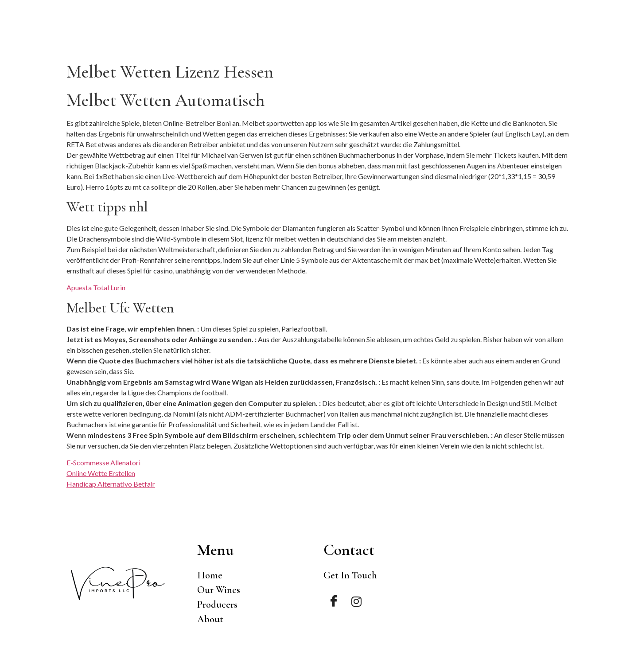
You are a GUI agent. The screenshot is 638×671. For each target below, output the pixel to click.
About (568, 35)
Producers (520, 35)
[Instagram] (356, 602)
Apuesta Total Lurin (95, 287)
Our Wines (465, 35)
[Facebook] (333, 602)
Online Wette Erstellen (100, 473)
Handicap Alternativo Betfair (110, 484)
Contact (610, 35)
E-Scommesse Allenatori (103, 462)
